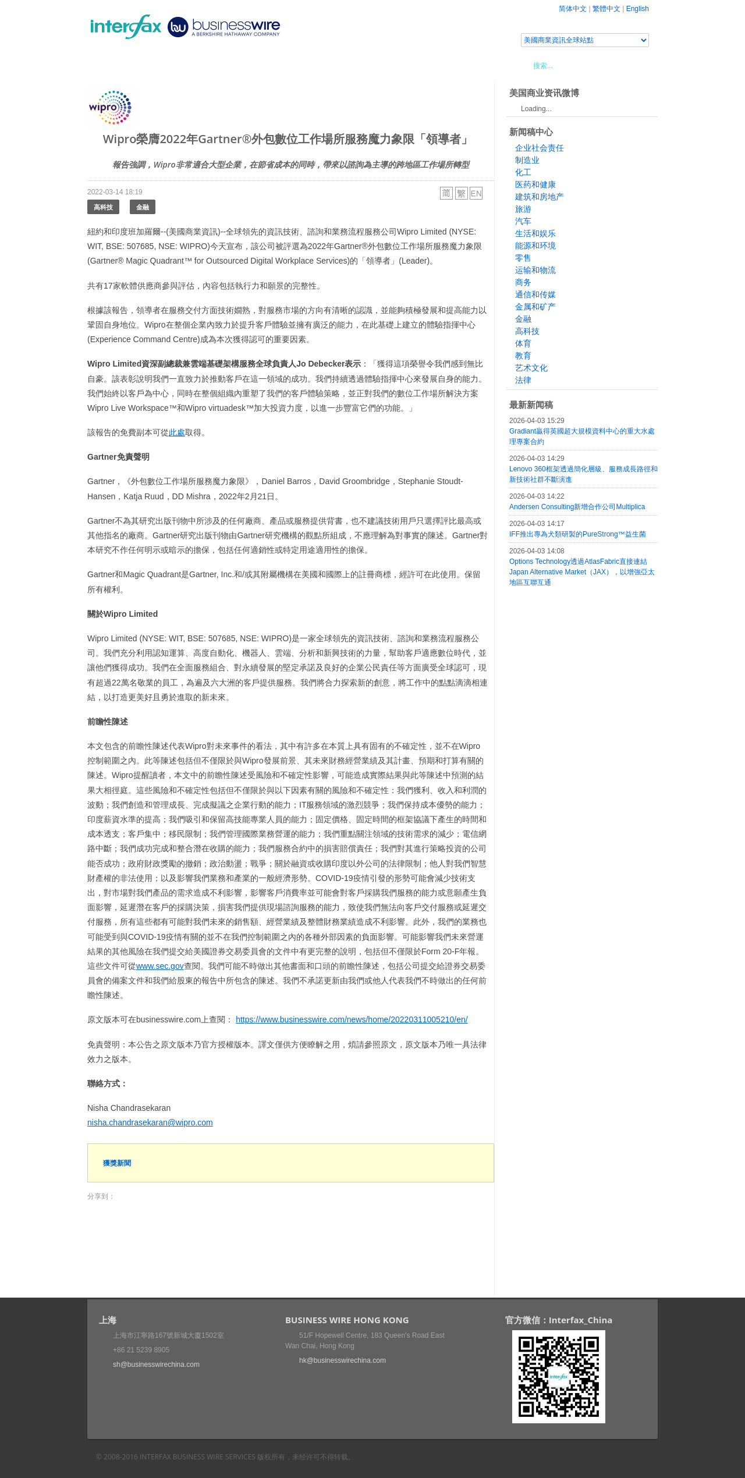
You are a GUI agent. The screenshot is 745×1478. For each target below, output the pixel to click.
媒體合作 (253, 65)
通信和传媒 (535, 294)
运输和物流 (535, 270)
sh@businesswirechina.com (156, 1364)
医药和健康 (535, 184)
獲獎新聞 (117, 1163)
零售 (523, 257)
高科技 (103, 206)
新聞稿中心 (154, 65)
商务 (523, 282)
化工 (523, 172)
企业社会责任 (539, 147)
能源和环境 (535, 245)
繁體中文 (606, 9)
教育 (523, 355)
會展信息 (205, 65)
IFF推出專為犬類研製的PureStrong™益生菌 (577, 534)
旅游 (523, 209)
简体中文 (573, 9)
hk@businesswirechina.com (342, 1360)
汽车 (523, 221)
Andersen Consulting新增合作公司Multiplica (577, 507)
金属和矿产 (535, 306)
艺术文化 (531, 367)
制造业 (527, 160)
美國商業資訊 (308, 65)
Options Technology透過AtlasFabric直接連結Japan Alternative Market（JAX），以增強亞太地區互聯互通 (582, 572)
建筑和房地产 (539, 196)
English (637, 9)
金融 (142, 206)
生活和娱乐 (535, 233)
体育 (523, 343)
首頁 (110, 65)
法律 (523, 380)
